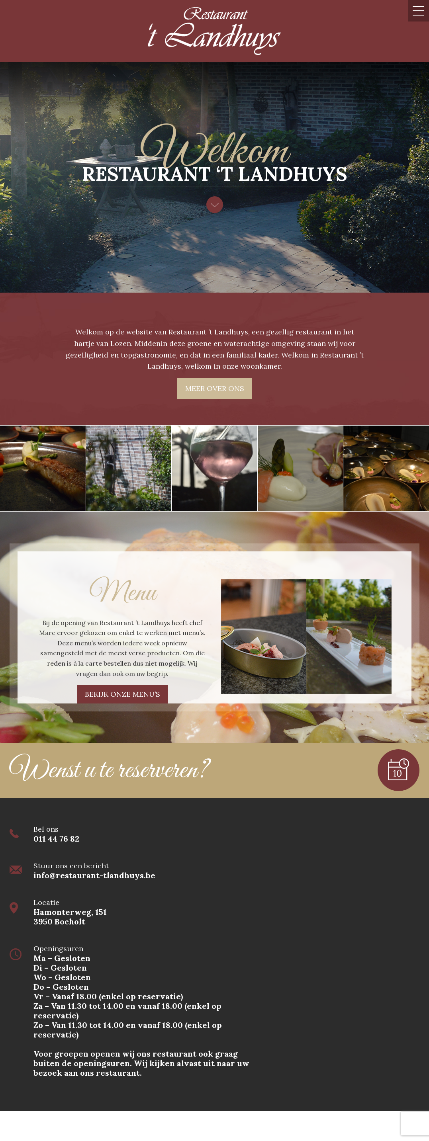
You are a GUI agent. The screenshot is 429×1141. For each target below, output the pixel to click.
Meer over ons (214, 388)
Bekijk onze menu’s (122, 694)
